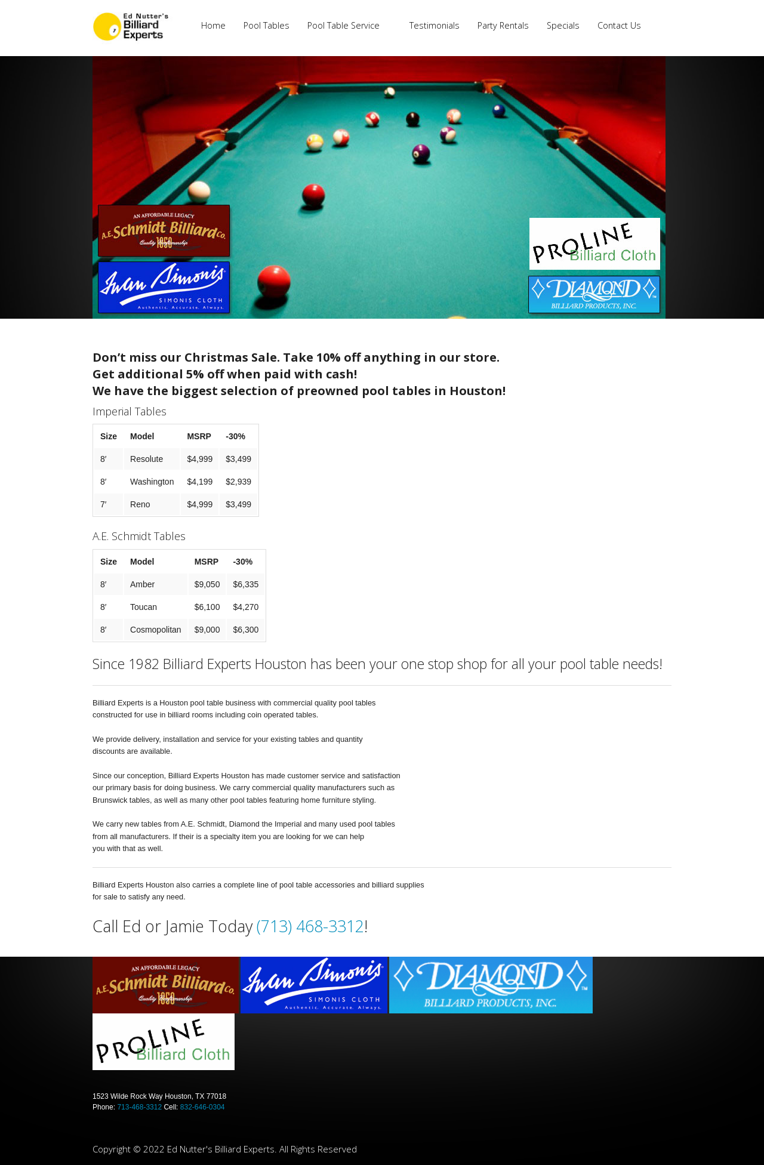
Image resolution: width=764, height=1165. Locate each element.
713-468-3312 (139, 1107)
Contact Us (619, 25)
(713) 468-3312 (310, 926)
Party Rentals (503, 25)
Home (213, 25)
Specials (563, 25)
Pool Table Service (343, 25)
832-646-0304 (202, 1107)
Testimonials (434, 25)
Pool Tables (266, 25)
